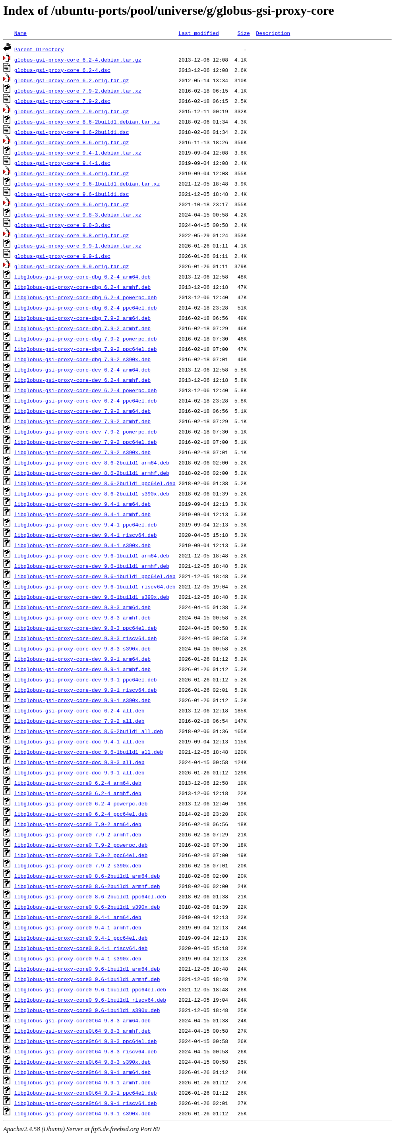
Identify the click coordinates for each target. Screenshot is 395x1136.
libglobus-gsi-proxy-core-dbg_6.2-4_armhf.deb (82, 286)
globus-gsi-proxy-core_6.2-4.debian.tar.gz (77, 59)
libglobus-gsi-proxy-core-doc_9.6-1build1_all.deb (88, 751)
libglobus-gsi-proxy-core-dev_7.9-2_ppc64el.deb (85, 441)
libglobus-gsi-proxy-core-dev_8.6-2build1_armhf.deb (91, 472)
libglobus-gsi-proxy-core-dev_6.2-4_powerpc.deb (85, 390)
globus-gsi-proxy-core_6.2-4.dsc (62, 70)
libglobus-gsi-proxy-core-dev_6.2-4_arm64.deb (82, 369)
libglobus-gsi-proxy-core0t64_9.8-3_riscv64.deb (85, 1051)
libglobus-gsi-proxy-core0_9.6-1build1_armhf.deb (87, 979)
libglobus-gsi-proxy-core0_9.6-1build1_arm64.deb (87, 968)
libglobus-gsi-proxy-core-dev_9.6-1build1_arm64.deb (91, 555)
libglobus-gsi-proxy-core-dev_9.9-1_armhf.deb (82, 669)
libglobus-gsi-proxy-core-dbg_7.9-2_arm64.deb (82, 317)
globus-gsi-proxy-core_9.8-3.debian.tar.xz (77, 214)
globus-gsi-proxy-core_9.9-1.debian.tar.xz (77, 245)
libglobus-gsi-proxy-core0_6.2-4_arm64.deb (77, 782)
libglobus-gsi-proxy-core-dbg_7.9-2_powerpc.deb (85, 338)
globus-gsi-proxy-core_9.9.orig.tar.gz (71, 266)
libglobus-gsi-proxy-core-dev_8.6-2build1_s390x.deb (91, 493)
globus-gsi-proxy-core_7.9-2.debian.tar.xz (77, 90)
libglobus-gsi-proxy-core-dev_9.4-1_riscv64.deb (85, 534)
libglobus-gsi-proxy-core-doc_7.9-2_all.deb (79, 720)
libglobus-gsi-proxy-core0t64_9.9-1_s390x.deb (82, 1113)
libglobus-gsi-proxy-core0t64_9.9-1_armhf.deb (82, 1082)
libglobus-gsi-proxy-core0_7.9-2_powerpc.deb (80, 844)
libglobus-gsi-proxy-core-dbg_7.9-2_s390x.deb (82, 359)
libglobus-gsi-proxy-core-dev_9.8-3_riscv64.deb (85, 638)
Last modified (198, 33)
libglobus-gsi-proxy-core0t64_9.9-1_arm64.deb (82, 1072)
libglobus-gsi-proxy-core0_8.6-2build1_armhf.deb (87, 886)
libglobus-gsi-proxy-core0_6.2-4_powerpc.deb (80, 803)
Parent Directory (39, 49)
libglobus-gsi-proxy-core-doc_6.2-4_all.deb (79, 710)
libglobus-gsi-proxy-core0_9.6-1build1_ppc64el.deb (90, 989)
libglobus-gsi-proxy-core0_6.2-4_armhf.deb (77, 793)
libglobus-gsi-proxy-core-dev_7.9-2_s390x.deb (82, 452)
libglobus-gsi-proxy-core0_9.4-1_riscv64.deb (80, 948)
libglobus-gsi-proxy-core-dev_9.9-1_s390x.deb (82, 700)
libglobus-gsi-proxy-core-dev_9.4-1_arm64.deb (82, 503)
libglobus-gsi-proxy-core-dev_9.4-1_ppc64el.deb (85, 524)
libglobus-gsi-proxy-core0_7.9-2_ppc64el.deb (80, 855)
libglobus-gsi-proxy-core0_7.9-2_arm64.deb (77, 824)
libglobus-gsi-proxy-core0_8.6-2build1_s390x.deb (87, 906)
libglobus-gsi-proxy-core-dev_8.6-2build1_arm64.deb (91, 462)
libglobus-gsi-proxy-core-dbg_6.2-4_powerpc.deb (85, 297)
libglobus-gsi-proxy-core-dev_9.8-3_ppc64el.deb (85, 627)
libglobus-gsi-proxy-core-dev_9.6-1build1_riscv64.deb (95, 586)
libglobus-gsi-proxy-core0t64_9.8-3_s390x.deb (82, 1061)
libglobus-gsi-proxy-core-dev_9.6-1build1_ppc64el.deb (95, 576)
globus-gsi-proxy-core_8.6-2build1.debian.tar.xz (87, 121)
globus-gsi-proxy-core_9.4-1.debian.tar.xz (77, 152)
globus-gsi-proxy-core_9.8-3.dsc (62, 224)
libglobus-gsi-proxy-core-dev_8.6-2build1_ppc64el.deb (95, 483)
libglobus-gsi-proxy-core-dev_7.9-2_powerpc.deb (85, 431)
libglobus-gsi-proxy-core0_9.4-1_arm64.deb (77, 917)
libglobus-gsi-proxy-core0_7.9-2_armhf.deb (77, 834)
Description (273, 33)
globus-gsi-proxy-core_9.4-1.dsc (62, 162)
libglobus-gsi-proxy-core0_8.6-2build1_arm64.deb (87, 875)
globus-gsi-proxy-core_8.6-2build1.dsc (71, 131)
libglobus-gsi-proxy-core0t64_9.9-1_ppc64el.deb (85, 1092)
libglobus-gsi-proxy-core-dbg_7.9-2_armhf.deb (82, 328)
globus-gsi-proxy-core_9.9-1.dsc (62, 255)
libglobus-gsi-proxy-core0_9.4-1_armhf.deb (77, 927)
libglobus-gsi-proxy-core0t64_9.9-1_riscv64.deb (85, 1103)
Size (243, 33)
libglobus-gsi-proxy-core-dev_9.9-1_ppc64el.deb (85, 679)
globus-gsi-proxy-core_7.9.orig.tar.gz (71, 111)
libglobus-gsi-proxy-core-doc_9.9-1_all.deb (79, 772)
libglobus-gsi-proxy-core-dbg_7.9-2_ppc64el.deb (85, 348)
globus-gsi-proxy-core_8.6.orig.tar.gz (71, 142)
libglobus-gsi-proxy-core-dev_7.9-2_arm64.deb (82, 410)
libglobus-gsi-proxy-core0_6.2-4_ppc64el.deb (80, 813)
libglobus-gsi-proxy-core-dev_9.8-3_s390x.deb (82, 648)
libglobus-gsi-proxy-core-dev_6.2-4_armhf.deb (82, 379)
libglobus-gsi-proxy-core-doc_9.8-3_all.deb (79, 762)
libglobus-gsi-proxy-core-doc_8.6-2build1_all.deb (88, 731)
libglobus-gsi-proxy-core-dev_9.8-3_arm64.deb (82, 607)
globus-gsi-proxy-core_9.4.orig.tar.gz (71, 173)
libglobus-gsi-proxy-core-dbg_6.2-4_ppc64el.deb (85, 307)
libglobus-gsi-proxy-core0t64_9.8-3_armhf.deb (82, 1030)
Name (20, 33)
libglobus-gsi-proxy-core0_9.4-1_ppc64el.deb (80, 937)
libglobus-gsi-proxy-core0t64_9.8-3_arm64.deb (82, 1020)
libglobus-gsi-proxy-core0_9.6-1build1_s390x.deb (87, 1010)
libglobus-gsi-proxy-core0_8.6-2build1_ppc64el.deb (90, 896)
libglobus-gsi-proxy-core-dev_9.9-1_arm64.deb (82, 658)
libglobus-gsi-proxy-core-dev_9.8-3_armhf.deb (82, 617)
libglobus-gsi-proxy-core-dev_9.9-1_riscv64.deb (85, 689)
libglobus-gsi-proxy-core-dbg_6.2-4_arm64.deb (82, 276)
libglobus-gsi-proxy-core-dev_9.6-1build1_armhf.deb (91, 565)
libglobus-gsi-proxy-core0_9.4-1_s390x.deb (77, 958)
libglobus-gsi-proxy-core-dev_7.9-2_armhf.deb (82, 421)
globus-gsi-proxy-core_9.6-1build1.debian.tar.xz (87, 183)
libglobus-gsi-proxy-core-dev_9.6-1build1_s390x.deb (91, 596)
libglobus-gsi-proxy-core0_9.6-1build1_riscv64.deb (90, 999)
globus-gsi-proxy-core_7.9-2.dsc (62, 101)
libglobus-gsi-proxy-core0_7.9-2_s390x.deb (77, 865)
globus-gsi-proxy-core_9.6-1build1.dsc (71, 193)
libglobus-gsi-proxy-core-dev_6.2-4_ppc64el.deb (85, 400)
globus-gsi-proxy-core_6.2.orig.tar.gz (71, 80)
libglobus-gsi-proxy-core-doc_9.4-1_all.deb (79, 741)
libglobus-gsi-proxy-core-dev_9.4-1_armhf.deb (82, 514)
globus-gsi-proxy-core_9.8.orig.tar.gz (71, 235)
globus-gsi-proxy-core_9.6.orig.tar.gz (71, 204)
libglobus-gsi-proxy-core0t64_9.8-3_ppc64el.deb (85, 1041)
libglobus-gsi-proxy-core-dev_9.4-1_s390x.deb (82, 545)
